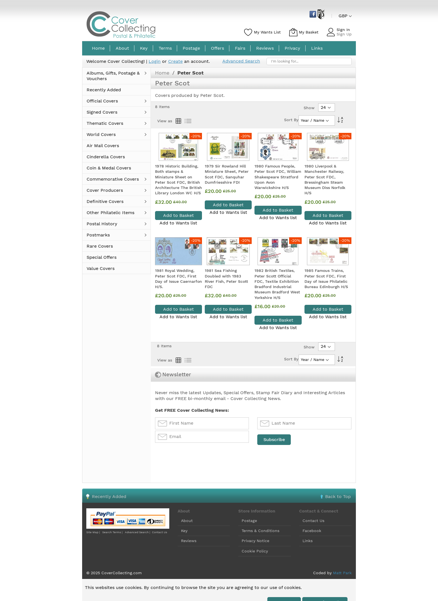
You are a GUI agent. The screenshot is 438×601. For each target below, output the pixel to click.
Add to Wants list (178, 223)
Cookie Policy (255, 551)
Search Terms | (112, 532)
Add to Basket (178, 215)
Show (309, 108)
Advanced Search (241, 61)
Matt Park (342, 573)
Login (155, 61)
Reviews (188, 540)
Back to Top (338, 496)
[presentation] (197, 459)
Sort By (291, 120)
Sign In (343, 29)
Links (308, 540)
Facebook (312, 530)
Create (175, 61)
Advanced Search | (138, 532)
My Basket (308, 32)
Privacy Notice (255, 540)
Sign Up (344, 34)
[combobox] (309, 61)
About (187, 520)
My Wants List (267, 32)
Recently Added (109, 496)
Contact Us (159, 532)
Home (163, 73)
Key (184, 530)
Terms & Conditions (260, 530)
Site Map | (93, 532)
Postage (249, 520)
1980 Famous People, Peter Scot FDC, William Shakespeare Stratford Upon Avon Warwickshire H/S (277, 177)
